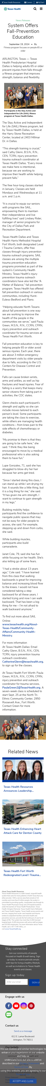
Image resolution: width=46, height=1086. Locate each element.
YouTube (17, 1003)
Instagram (24, 1003)
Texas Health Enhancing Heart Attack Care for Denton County (22, 831)
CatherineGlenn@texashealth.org (22, 662)
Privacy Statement (29, 1063)
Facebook (9, 1003)
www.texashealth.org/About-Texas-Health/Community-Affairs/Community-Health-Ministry (20, 630)
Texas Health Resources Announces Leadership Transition (18, 789)
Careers (28, 2)
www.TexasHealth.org (13, 929)
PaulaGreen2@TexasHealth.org (21, 687)
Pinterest (32, 1003)
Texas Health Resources (11, 2)
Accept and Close (23, 1081)
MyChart (40, 2)
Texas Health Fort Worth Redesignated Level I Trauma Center (21, 873)
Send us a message (23, 1031)
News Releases (23, 20)
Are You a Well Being (9, 1014)
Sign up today (15, 975)
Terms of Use (21, 1067)
